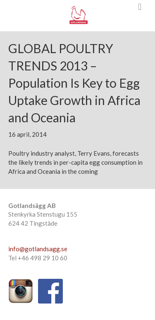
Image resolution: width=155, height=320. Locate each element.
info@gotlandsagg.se (37, 248)
